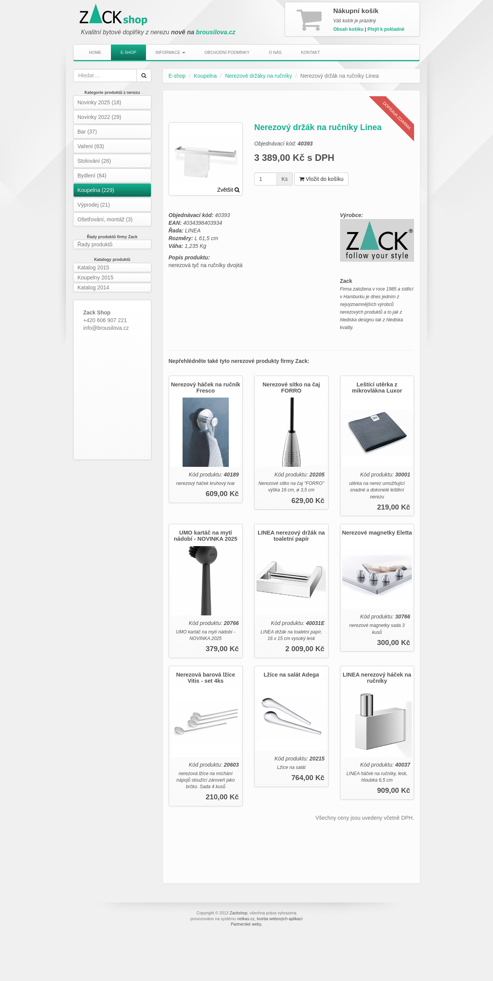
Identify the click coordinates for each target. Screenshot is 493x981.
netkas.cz (246, 918)
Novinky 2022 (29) (99, 117)
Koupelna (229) (95, 190)
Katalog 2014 (93, 287)
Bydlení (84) (91, 175)
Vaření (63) (90, 146)
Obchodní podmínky (227, 52)
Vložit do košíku (321, 179)
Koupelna (205, 76)
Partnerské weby (246, 924)
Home (95, 52)
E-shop (128, 52)
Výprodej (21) (93, 205)
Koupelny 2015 (95, 277)
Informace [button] (170, 52)
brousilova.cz (215, 32)
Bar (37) (87, 132)
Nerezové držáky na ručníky (258, 76)
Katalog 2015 (93, 267)
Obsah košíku (348, 29)
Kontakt (310, 52)
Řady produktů (94, 244)
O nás (275, 52)
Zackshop (238, 913)
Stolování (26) (94, 161)
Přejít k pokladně (385, 29)
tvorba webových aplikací (280, 918)
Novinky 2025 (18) (99, 102)
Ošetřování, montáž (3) (104, 219)
